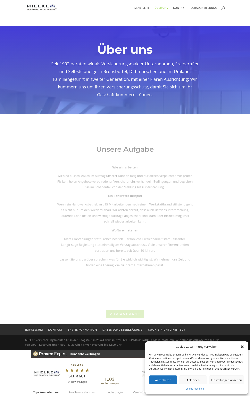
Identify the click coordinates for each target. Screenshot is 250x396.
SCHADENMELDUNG (204, 8)
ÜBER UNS (161, 8)
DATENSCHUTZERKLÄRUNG (122, 329)
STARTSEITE (141, 8)
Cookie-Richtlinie (195, 388)
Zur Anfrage (125, 315)
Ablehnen (193, 380)
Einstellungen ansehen (226, 380)
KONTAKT (179, 8)
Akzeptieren (163, 380)
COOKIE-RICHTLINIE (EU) (166, 329)
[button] (242, 347)
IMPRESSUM (34, 329)
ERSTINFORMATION (82, 329)
